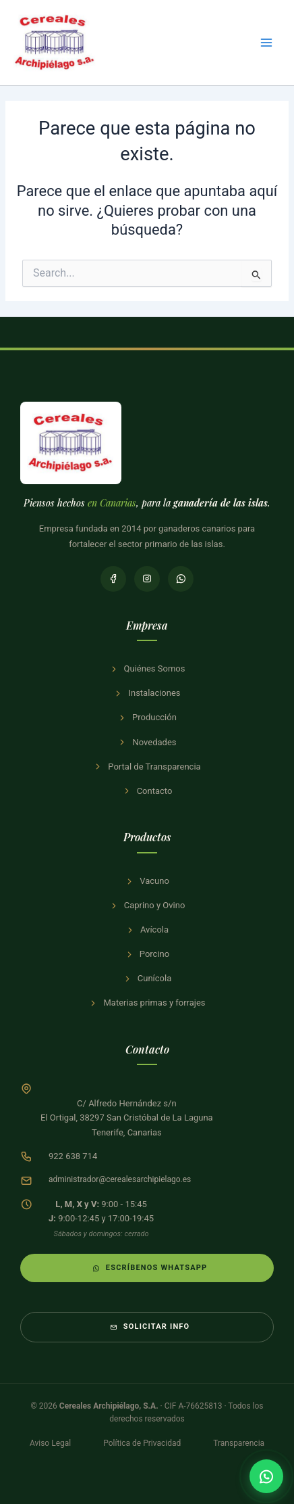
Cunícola (147, 978)
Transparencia (238, 1443)
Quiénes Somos (147, 668)
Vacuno (147, 881)
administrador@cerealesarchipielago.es (120, 1179)
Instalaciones (146, 693)
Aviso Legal (50, 1443)
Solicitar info (150, 1326)
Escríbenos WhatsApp (150, 1267)
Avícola (147, 929)
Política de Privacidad (142, 1443)
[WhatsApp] (181, 579)
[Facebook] (113, 579)
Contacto (147, 791)
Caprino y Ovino (147, 905)
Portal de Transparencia (146, 766)
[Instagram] (147, 579)
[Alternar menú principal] (266, 42)
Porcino (147, 954)
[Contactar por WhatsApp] (266, 1476)
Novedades (146, 742)
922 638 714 (73, 1156)
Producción (147, 717)
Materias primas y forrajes (146, 1002)
